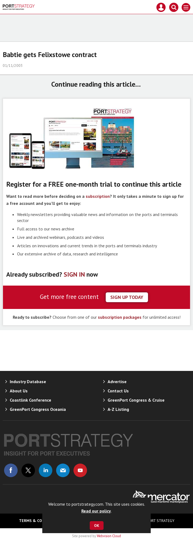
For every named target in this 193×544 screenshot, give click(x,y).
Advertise (117, 381)
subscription (98, 196)
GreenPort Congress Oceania (38, 409)
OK (96, 525)
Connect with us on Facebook (11, 470)
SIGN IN (74, 274)
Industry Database (28, 381)
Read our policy (96, 511)
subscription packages (119, 317)
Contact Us (118, 390)
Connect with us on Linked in (45, 470)
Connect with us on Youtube (80, 470)
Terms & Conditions (39, 520)
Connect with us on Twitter (28, 470)
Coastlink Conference (30, 400)
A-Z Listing (118, 409)
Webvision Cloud (109, 536)
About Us (19, 390)
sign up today (126, 297)
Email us (63, 470)
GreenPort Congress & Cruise (136, 400)
